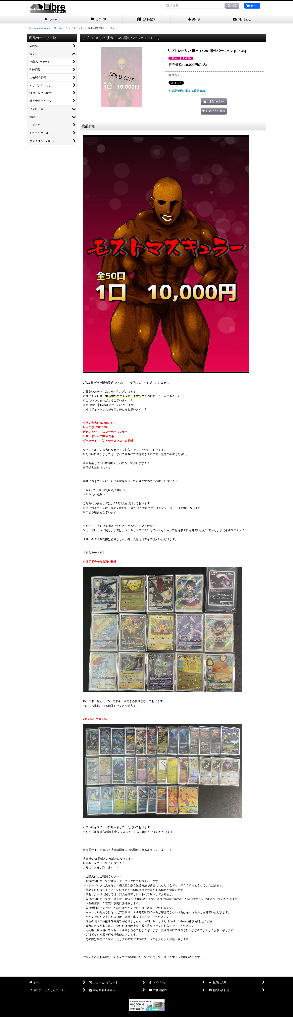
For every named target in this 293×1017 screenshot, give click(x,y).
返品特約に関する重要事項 (187, 90)
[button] (214, 111)
